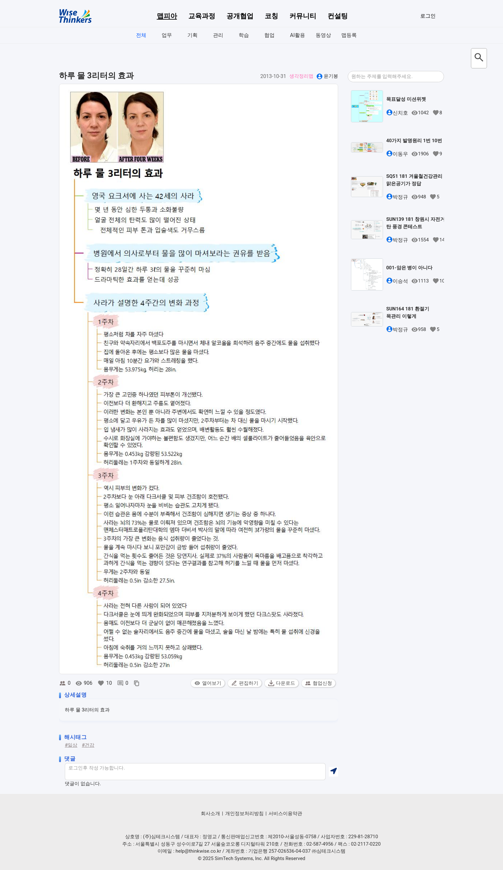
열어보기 (207, 683)
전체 (141, 35)
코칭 (271, 16)
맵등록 (349, 35)
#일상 (71, 745)
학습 (244, 35)
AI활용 (297, 35)
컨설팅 (338, 16)
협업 (269, 35)
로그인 (428, 16)
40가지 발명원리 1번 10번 (414, 141)
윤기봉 (331, 76)
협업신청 (318, 683)
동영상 (323, 35)
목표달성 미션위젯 (406, 99)
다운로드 (281, 683)
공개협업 (239, 16)
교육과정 (201, 16)
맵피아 (167, 16)
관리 (218, 35)
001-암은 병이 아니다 (409, 268)
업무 (167, 35)
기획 (192, 35)
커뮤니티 (302, 16)
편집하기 (244, 683)
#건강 (88, 745)
